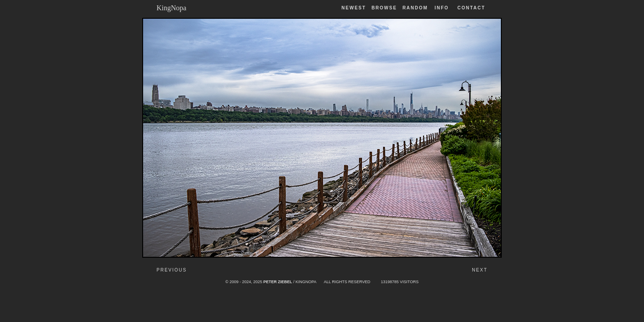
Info (442, 7)
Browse (384, 7)
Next (479, 270)
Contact (471, 7)
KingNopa (171, 8)
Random (416, 7)
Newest (354, 7)
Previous (172, 270)
